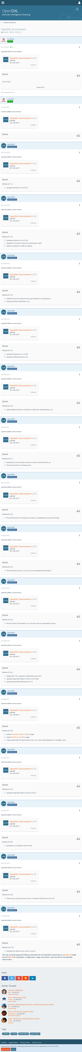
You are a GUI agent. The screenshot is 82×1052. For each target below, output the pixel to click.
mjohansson (11, 1014)
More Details (6, 1049)
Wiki (9, 957)
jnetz (9, 992)
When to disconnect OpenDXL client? (21, 1011)
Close (13, 1049)
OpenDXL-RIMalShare (15, 990)
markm (10, 999)
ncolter (10, 1021)
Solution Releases (13, 994)
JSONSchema (16, 737)
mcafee (5, 32)
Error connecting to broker (17, 997)
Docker (66, 955)
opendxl (6, 1034)
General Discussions (14, 1015)
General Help (12, 1001)
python (14, 1034)
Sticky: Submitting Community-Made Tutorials (24, 1019)
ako (9, 1006)
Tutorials (10, 1023)
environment (23, 1034)
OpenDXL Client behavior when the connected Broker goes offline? (31, 1004)
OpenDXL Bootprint (18, 734)
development (35, 1034)
